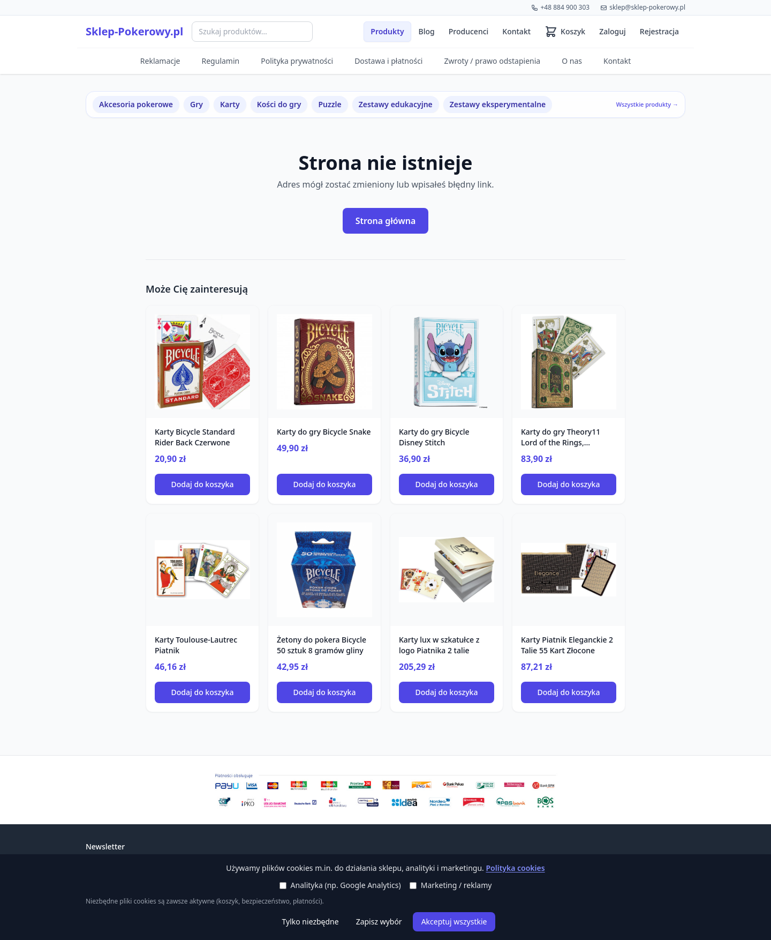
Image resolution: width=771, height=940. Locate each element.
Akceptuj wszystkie (454, 921)
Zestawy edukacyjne (396, 104)
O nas (572, 61)
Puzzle (329, 104)
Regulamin (221, 61)
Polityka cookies (515, 868)
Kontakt (516, 31)
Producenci (469, 31)
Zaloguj (612, 31)
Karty (230, 104)
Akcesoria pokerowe (136, 104)
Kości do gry (279, 104)
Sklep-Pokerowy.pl (134, 31)
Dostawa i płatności (388, 61)
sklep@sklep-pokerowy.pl (642, 7)
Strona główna (386, 221)
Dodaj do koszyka (202, 484)
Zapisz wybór (379, 921)
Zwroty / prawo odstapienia (492, 61)
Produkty (387, 31)
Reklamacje (160, 61)
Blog (427, 31)
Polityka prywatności (297, 61)
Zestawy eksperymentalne (498, 104)
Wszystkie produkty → (647, 104)
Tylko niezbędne (310, 921)
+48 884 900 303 (560, 7)
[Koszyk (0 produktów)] (565, 31)
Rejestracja (659, 31)
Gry (196, 104)
